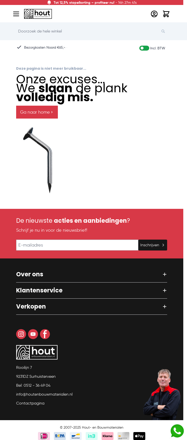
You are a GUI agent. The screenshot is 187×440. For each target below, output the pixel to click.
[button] (91, 274)
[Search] (165, 31)
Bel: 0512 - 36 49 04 (33, 385)
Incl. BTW (157, 48)
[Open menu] (16, 14)
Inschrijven (152, 245)
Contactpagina (30, 403)
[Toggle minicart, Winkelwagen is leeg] (166, 14)
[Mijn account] (154, 14)
